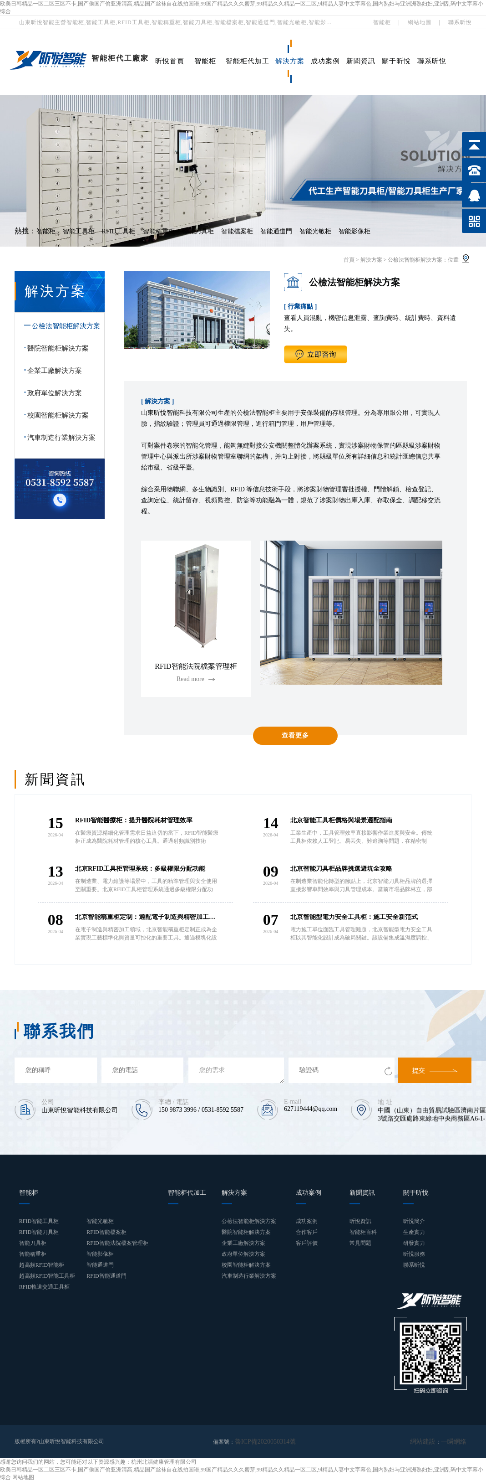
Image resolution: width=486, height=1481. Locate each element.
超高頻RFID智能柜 (41, 1265)
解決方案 (289, 61)
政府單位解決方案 (51, 393)
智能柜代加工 (247, 61)
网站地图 (23, 1477)
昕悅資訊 (360, 1221)
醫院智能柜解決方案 (55, 348)
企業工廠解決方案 (51, 370)
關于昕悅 (396, 61)
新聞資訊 (360, 61)
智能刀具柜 (198, 231)
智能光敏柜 (315, 231)
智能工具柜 (79, 231)
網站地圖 (419, 22)
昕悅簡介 (414, 1221)
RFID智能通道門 (106, 1276)
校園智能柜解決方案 (55, 415)
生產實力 (414, 1232)
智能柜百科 (363, 1232)
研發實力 (414, 1243)
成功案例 (325, 61)
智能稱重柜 (159, 231)
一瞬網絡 (455, 1441)
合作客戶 (307, 1232)
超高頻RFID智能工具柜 (47, 1276)
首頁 (349, 260)
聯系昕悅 (460, 22)
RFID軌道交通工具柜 (44, 1287)
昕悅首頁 (169, 61)
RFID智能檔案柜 (106, 1232)
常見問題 (360, 1243)
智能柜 (382, 22)
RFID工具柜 (119, 231)
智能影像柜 (354, 231)
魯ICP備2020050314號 (261, 1441)
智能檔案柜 (237, 231)
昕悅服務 (414, 1254)
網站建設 (428, 1441)
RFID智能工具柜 (39, 1221)
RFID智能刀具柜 (39, 1232)
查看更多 (295, 735)
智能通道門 (276, 231)
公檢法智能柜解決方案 (415, 260)
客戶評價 (307, 1243)
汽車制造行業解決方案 (58, 437)
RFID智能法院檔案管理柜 (117, 1243)
